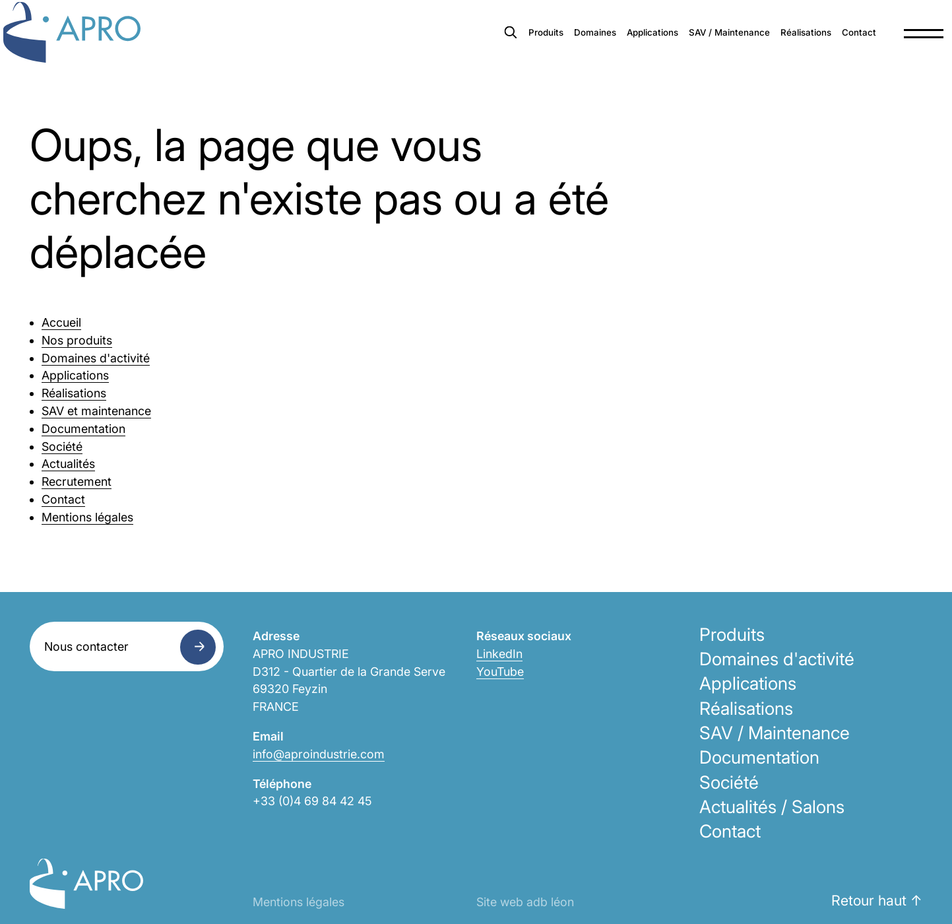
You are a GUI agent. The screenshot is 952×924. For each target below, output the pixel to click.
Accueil (61, 322)
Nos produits (77, 340)
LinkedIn (499, 654)
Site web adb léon (525, 902)
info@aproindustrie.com (319, 754)
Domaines (469, 46)
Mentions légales (87, 517)
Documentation (83, 429)
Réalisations (747, 46)
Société (62, 446)
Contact (816, 46)
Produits (404, 46)
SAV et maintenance (96, 411)
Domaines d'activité (96, 358)
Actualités (68, 464)
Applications (545, 46)
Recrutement (76, 481)
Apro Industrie (101, 47)
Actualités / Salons (771, 806)
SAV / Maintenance (647, 46)
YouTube (500, 671)
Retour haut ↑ (876, 900)
